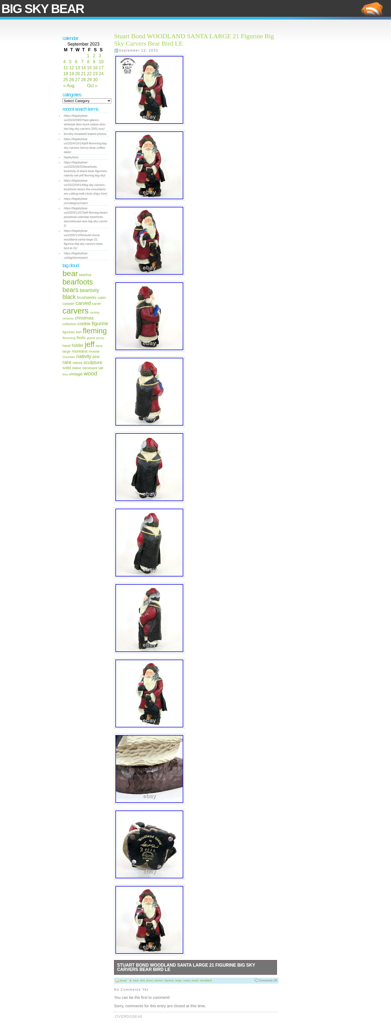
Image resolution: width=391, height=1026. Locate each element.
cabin (101, 298)
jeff (89, 344)
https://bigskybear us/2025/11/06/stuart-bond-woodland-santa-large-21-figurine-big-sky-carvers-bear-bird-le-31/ (83, 239)
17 (101, 67)
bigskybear (71, 157)
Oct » (92, 85)
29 (89, 79)
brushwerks (86, 297)
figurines (68, 332)
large (66, 351)
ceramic (68, 318)
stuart (123, 980)
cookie (83, 323)
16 (95, 67)
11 (65, 67)
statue (76, 368)
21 (83, 73)
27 (77, 79)
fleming (95, 331)
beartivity (89, 290)
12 (71, 67)
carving (94, 312)
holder (78, 345)
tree (65, 374)
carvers (75, 310)
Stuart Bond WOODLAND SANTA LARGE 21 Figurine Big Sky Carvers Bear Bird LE (186, 967)
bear (70, 273)
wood (90, 373)
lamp (99, 345)
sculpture (92, 362)
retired (77, 363)
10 (101, 61)
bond (149, 980)
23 (95, 73)
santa (186, 980)
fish (79, 332)
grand (91, 338)
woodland (206, 980)
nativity (84, 356)
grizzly (100, 338)
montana (79, 351)
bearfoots (77, 282)
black (69, 297)
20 (77, 73)
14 (83, 67)
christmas (84, 317)
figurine (100, 323)
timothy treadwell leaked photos (85, 133)
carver (96, 304)
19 (71, 73)
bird (142, 980)
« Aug (68, 85)
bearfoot (85, 275)
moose (94, 351)
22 (89, 73)
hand (66, 346)
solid (66, 367)
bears (70, 289)
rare (66, 362)
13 (77, 67)
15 (89, 67)
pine (96, 356)
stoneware (89, 368)
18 (65, 73)
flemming (68, 338)
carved (83, 303)
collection (69, 324)
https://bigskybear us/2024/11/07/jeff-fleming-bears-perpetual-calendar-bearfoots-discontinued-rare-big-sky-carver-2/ (86, 217)
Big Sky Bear (42, 9)
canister (68, 304)
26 (71, 79)
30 (95, 79)
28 (83, 79)
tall (101, 368)
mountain (68, 357)
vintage (76, 374)
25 (65, 79)
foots (81, 337)
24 (101, 73)
